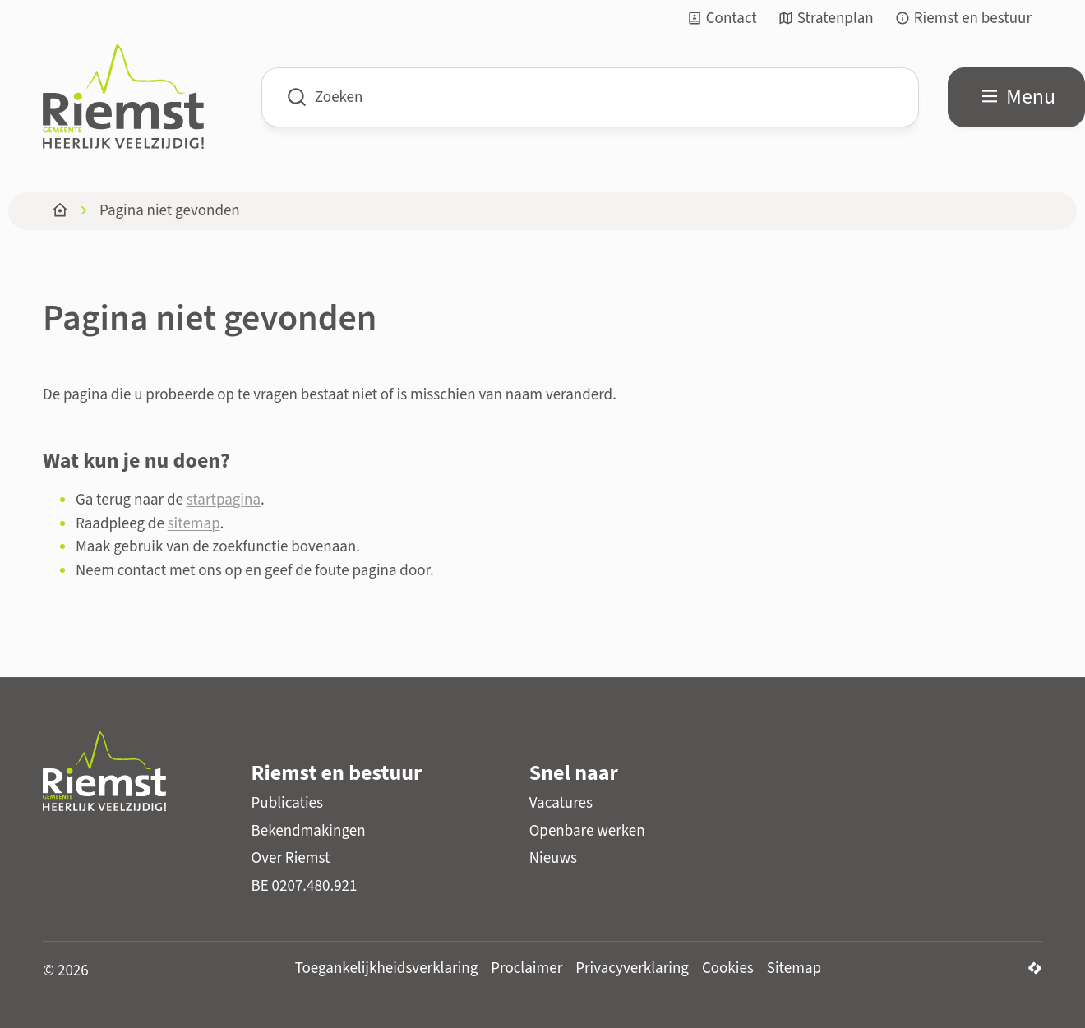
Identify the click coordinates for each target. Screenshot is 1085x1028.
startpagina (224, 500)
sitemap (194, 524)
